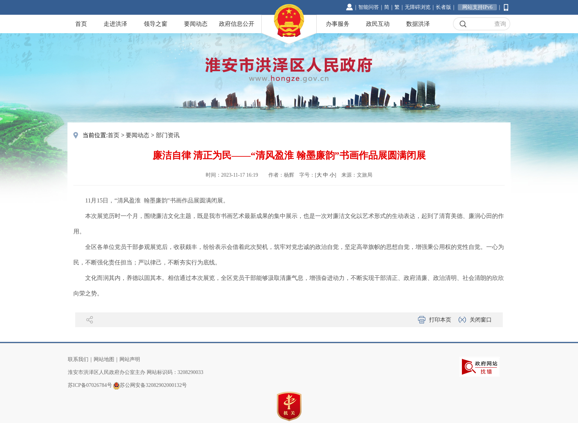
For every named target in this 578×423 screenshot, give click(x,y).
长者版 (443, 7)
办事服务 (337, 24)
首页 (81, 24)
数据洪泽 (418, 24)
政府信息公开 (236, 24)
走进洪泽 (115, 24)
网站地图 (104, 359)
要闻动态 (196, 24)
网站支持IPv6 (477, 7)
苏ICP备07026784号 (90, 385)
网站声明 (129, 359)
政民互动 (378, 24)
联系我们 (78, 359)
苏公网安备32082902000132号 (153, 385)
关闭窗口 (481, 320)
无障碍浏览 (418, 7)
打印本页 (440, 320)
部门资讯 (168, 135)
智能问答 (368, 7)
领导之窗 (155, 24)
